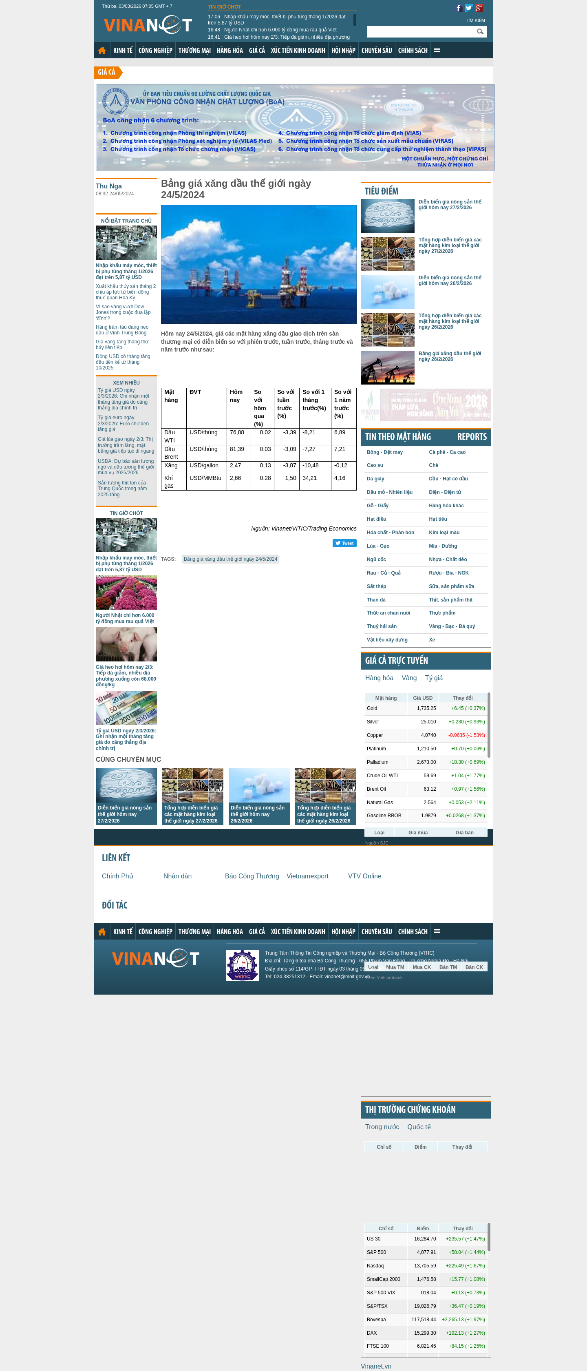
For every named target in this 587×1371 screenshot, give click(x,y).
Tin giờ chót (224, 7)
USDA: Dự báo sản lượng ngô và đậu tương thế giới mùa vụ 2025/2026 (126, 467)
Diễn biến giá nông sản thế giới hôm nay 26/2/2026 (258, 814)
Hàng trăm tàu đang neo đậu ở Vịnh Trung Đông (122, 330)
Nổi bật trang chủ (126, 221)
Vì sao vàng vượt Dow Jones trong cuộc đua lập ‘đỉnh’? (123, 312)
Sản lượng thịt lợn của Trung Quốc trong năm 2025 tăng (122, 489)
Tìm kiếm (475, 20)
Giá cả (257, 51)
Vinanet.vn (376, 1366)
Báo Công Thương (252, 876)
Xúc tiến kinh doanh (298, 51)
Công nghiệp (155, 51)
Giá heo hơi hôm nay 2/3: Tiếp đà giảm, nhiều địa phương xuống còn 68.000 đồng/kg (279, 40)
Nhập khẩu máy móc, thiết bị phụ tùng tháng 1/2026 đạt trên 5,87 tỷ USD (277, 19)
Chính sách (413, 51)
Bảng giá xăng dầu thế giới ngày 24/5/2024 (231, 559)
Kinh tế (122, 51)
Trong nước (382, 1126)
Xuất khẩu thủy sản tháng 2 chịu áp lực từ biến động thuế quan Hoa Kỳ (126, 292)
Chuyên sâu (377, 51)
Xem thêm (437, 50)
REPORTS (472, 437)
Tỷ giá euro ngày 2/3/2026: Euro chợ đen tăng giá (123, 423)
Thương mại (195, 51)
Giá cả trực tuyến (396, 661)
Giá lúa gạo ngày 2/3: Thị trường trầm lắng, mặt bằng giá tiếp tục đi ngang (126, 445)
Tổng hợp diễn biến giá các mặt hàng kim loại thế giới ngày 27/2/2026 (191, 814)
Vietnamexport (308, 876)
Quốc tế (419, 1126)
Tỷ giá (434, 677)
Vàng (409, 677)
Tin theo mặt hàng (398, 437)
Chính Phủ (117, 876)
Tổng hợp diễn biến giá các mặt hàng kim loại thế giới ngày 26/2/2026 (324, 814)
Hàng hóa (230, 51)
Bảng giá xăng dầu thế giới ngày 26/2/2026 (450, 356)
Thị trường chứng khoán (410, 1110)
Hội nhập (343, 51)
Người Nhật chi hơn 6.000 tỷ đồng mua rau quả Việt (272, 30)
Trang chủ (102, 50)
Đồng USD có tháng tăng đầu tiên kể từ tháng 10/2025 (123, 362)
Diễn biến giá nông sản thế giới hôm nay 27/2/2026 (125, 814)
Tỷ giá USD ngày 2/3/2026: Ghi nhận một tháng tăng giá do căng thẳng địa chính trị (123, 399)
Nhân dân (177, 876)
